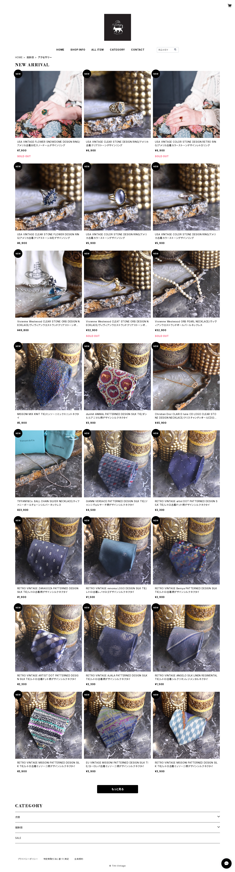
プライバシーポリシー (28, 859)
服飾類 (30, 57)
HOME (60, 49)
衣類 (17, 817)
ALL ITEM (97, 49)
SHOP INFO (77, 49)
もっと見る (117, 789)
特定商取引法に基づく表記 (56, 859)
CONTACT (138, 49)
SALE (18, 837)
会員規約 (78, 859)
